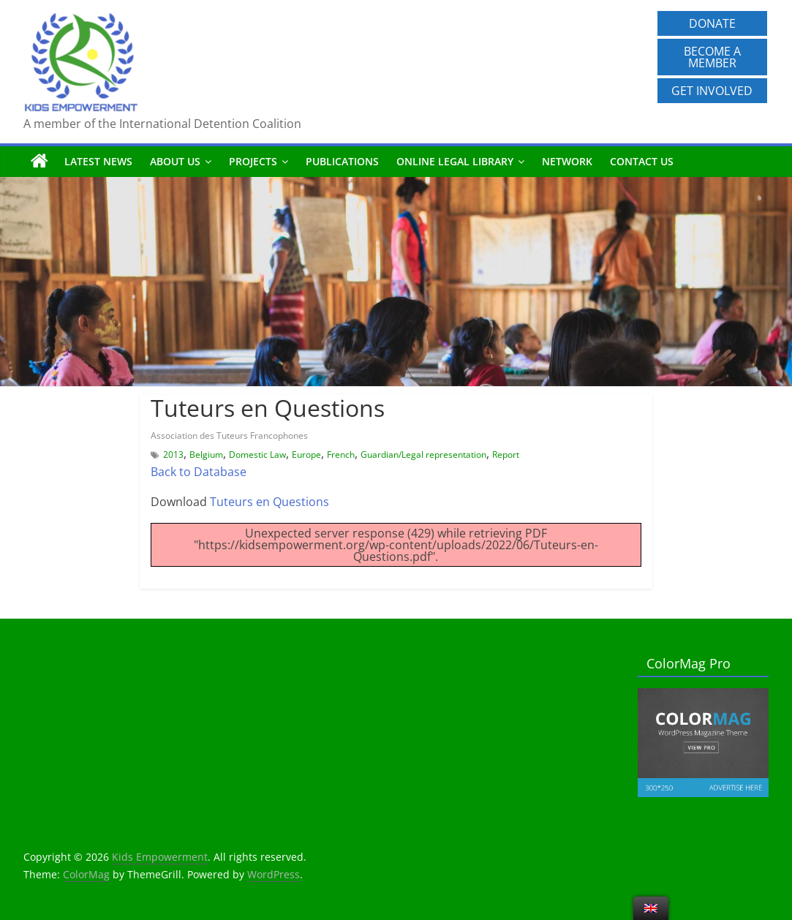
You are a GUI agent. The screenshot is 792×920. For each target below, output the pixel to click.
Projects (253, 161)
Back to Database (198, 472)
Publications (342, 161)
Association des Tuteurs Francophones (229, 435)
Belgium (206, 454)
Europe (306, 454)
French (341, 454)
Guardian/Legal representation (423, 454)
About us (175, 161)
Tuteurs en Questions (269, 502)
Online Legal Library (454, 161)
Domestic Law (257, 454)
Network (567, 161)
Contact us (642, 161)
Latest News (98, 161)
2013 (173, 454)
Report (505, 454)
